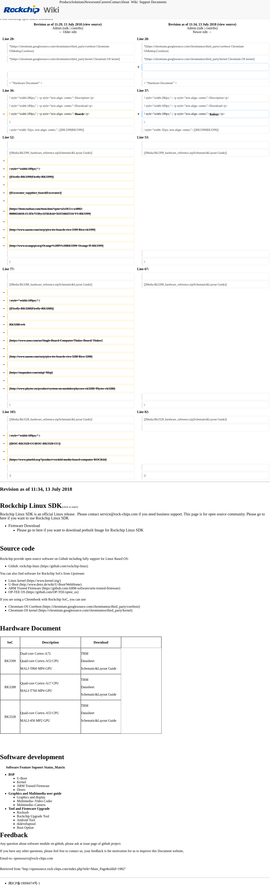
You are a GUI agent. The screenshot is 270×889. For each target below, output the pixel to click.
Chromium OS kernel (23, 610)
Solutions (78, 2)
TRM (84, 653)
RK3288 (10, 687)
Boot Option (25, 827)
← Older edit (68, 32)
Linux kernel (17, 580)
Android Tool (26, 820)
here (3, 518)
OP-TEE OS (16, 592)
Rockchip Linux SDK (31, 505)
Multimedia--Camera (31, 805)
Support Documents (152, 2)
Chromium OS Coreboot (25, 606)
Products (65, 2)
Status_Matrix (54, 767)
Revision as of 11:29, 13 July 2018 (58, 24)
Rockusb (23, 812)
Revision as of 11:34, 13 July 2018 (192, 24)
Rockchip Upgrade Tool (33, 816)
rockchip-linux (29, 566)
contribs (76, 28)
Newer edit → (202, 32)
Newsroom (91, 2)
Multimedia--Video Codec (34, 801)
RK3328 (10, 717)
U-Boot (13, 584)
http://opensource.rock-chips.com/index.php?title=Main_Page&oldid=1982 (73, 869)
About (125, 2)
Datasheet (87, 661)
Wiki (134, 2)
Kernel (21, 782)
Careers (105, 2)
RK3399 (10, 661)
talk (66, 28)
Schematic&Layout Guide (98, 668)
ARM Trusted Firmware (24, 588)
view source (92, 24)
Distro (21, 789)
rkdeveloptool (26, 824)
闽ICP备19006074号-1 (24, 883)
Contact (115, 2)
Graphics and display (31, 797)
